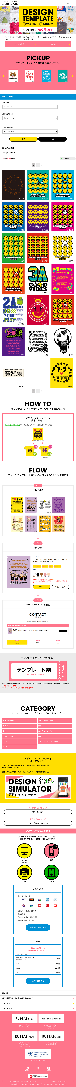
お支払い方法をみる (38, 927)
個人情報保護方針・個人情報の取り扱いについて (17, 998)
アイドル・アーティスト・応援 (48, 741)
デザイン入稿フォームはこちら (38, 823)
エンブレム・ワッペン (45, 731)
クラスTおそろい (8, 720)
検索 (23, 139)
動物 (4, 731)
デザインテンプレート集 (12, 425)
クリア (52, 139)
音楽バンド (6, 726)
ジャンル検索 (19, 44)
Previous (3, 76)
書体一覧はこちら (38, 812)
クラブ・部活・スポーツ (46, 720)
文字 (39, 726)
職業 (39, 736)
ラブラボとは (6, 1003)
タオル (5, 741)
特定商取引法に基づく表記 (59, 1081)
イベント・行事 (8, 736)
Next (73, 76)
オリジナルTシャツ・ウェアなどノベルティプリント (31, 1084)
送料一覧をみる (38, 981)
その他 (5, 746)
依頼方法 (53, 44)
